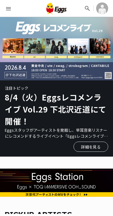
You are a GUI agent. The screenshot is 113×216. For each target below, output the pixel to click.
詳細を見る (91, 147)
